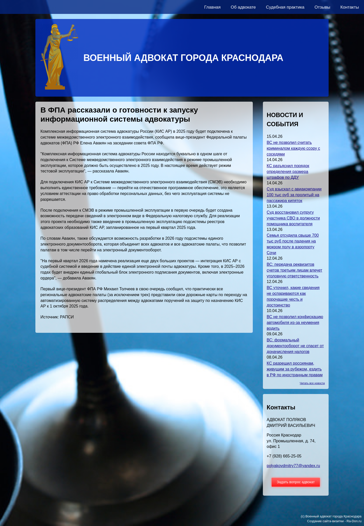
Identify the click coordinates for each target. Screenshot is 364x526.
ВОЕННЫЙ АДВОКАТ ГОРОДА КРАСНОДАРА (183, 58)
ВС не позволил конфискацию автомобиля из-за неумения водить (295, 323)
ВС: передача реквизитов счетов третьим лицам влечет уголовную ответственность (294, 270)
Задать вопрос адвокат (296, 482)
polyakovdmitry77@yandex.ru (293, 466)
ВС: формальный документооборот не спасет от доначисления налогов (295, 346)
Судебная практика (285, 7)
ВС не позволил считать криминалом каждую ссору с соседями (293, 148)
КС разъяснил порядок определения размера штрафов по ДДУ (288, 172)
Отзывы (322, 7)
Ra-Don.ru (354, 521)
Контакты (349, 7)
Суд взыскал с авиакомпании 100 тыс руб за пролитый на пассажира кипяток (294, 195)
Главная (212, 7)
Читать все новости (312, 383)
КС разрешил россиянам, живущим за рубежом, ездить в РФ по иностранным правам (295, 369)
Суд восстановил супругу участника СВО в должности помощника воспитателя (293, 218)
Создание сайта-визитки (325, 521)
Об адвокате (243, 7)
